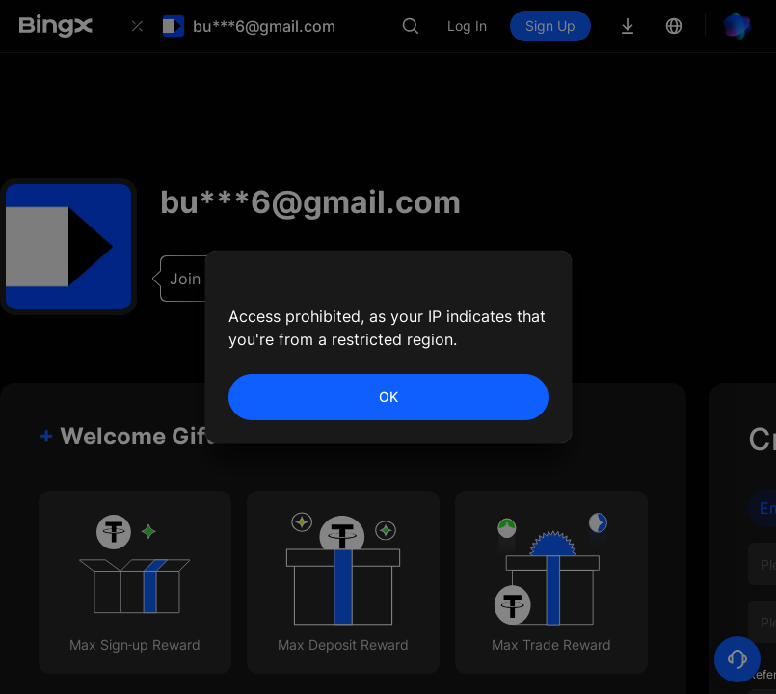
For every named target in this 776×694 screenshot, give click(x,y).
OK (388, 396)
